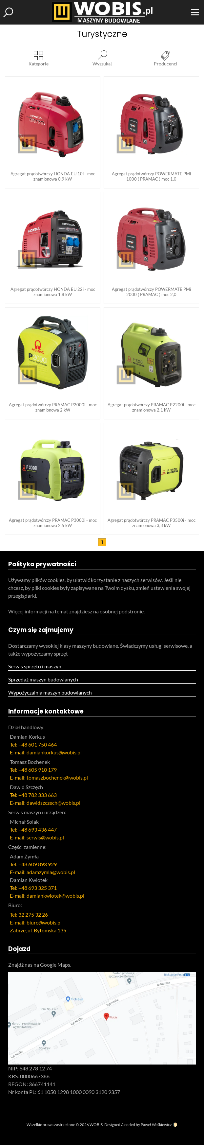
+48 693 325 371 (37, 888)
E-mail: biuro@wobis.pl (36, 922)
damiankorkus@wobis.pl (54, 752)
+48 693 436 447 (37, 829)
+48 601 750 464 (37, 744)
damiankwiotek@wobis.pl (55, 895)
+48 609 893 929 (37, 864)
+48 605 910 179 (37, 769)
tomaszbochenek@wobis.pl (57, 777)
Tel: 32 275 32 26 (29, 914)
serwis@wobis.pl (45, 837)
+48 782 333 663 (37, 795)
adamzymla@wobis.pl (51, 872)
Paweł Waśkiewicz (156, 1124)
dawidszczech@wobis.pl (53, 803)
